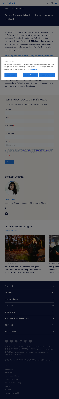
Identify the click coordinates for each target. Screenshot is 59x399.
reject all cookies (30, 75)
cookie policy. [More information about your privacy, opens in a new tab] (34, 69)
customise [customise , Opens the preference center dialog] (11, 75)
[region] (29, 68)
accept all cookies (47, 75)
